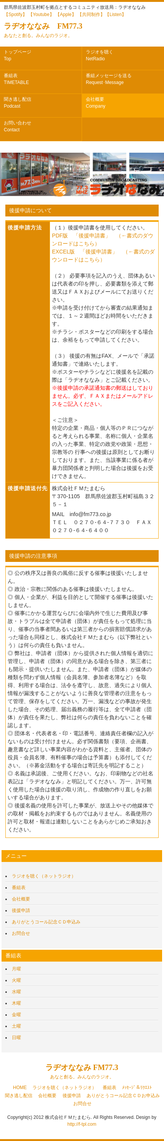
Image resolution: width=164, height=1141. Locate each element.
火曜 (16, 980)
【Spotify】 (15, 14)
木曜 (16, 1003)
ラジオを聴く (99, 55)
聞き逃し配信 (17, 103)
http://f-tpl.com (81, 1124)
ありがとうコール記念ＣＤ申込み (46, 922)
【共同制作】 (91, 14)
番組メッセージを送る (109, 79)
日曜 (16, 1037)
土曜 (16, 1026)
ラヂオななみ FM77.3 (43, 30)
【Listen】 (115, 14)
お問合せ (21, 933)
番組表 (16, 79)
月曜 (16, 969)
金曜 (16, 1014)
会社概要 (95, 103)
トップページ (17, 55)
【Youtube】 (41, 14)
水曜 (16, 991)
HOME (20, 1087)
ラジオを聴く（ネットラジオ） (44, 876)
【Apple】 (65, 14)
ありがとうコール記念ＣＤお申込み (123, 1095)
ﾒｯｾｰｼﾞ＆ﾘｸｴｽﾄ (137, 1087)
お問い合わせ (17, 126)
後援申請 (21, 910)
